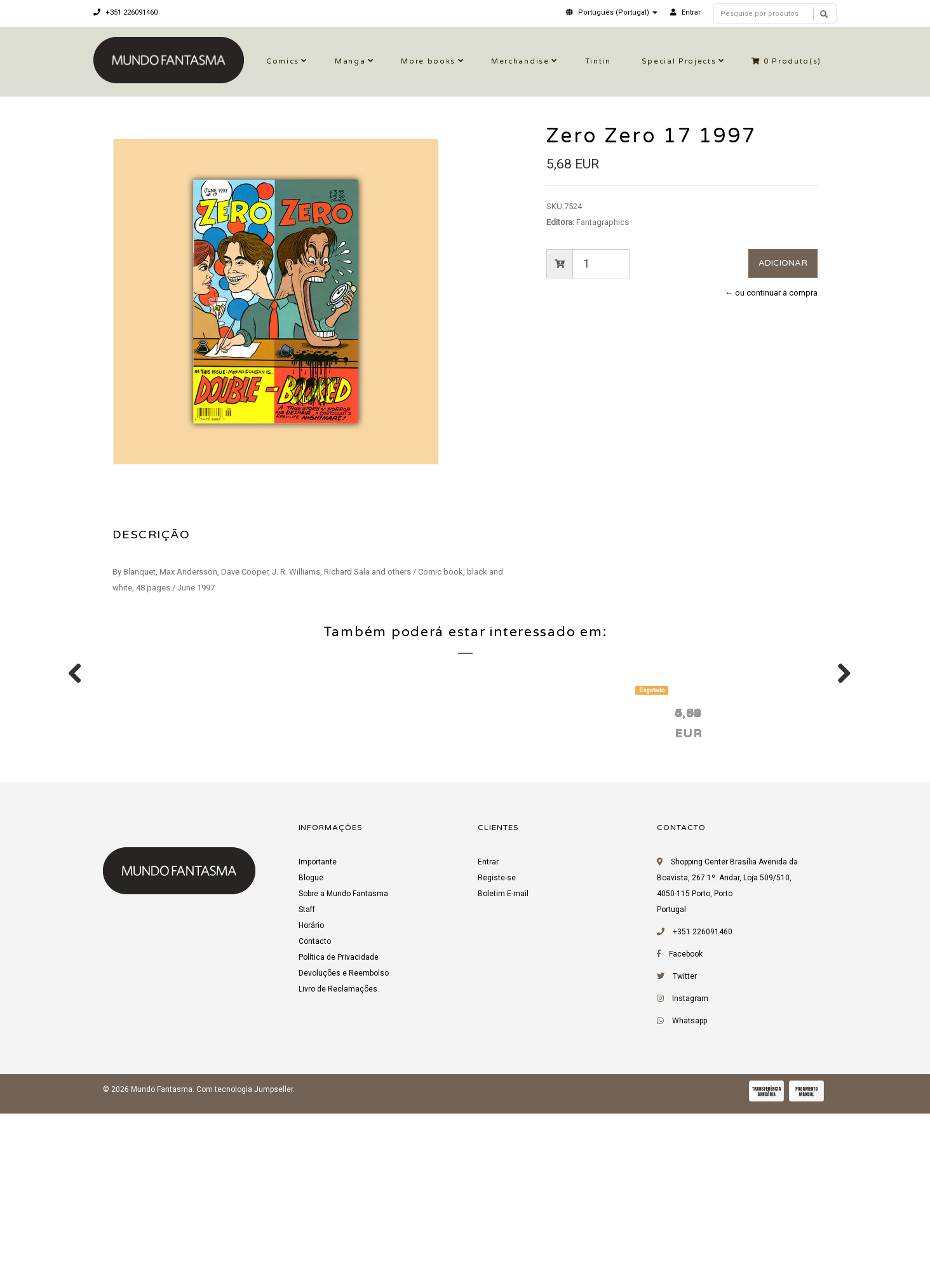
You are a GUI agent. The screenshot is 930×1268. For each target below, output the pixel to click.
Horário (311, 1085)
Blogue (311, 1037)
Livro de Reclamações (338, 1148)
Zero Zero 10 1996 (537, 871)
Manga (350, 61)
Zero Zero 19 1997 (352, 871)
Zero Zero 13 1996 (721, 871)
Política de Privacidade (339, 1116)
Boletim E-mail (503, 1053)
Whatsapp (689, 1180)
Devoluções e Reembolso (344, 1132)
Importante (318, 1021)
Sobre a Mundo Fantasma (343, 1053)
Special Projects (679, 61)
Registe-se (497, 1037)
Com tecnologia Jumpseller (244, 1248)
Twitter (685, 1135)
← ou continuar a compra (771, 292)
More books (428, 61)
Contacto (315, 1100)
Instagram (690, 1158)
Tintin (598, 61)
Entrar (488, 1021)
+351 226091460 (125, 12)
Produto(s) (786, 61)
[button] (611, 12)
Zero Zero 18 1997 (168, 871)
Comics (282, 61)
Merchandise (520, 61)
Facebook (686, 1113)
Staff (307, 1069)
